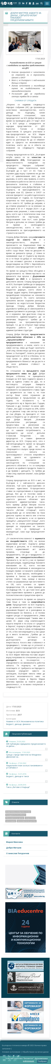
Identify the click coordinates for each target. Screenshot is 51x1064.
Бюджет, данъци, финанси (18, 724)
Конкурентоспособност (15, 815)
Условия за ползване (11, 1052)
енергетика (30, 818)
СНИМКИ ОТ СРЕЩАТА (25, 100)
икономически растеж (27, 821)
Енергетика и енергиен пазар (18, 812)
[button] (41, 3)
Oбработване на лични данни (35, 1052)
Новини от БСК (13, 721)
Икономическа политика (32, 721)
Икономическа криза (14, 818)
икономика (10, 821)
